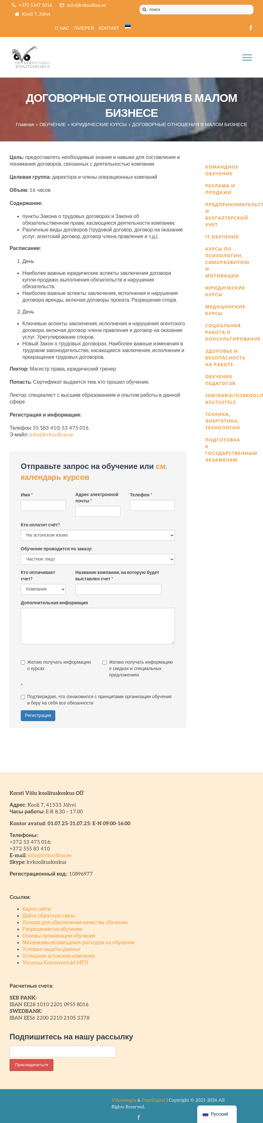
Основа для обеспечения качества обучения (75, 923)
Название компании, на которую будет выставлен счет (117, 576)
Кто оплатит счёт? (40, 525)
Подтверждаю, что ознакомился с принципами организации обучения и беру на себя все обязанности (96, 700)
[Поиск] (144, 9)
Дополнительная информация (54, 603)
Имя (27, 495)
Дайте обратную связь (48, 916)
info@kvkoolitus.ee (51, 435)
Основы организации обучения (59, 936)
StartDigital (153, 1100)
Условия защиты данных (51, 949)
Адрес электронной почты (97, 498)
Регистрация (38, 715)
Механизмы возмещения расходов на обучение (78, 943)
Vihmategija (124, 1100)
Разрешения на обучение (52, 929)
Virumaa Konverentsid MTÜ (55, 963)
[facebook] (250, 27)
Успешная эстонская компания (58, 956)
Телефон (141, 495)
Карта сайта (36, 909)
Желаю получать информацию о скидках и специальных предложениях (138, 668)
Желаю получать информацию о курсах (56, 665)
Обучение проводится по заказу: (56, 549)
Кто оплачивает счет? (38, 576)
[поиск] (197, 9)
